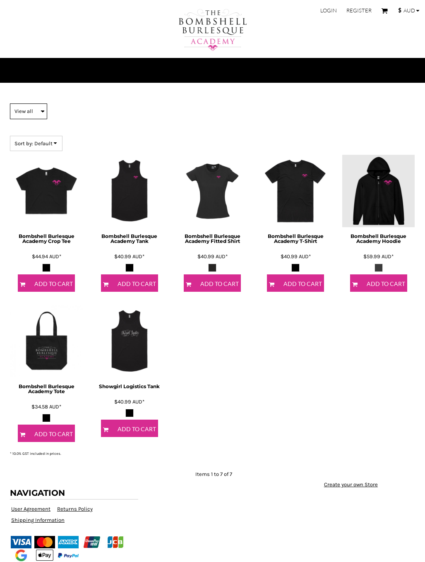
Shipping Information (38, 520)
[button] (384, 10)
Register (359, 10)
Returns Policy (75, 509)
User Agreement (30, 509)
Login (328, 10)
